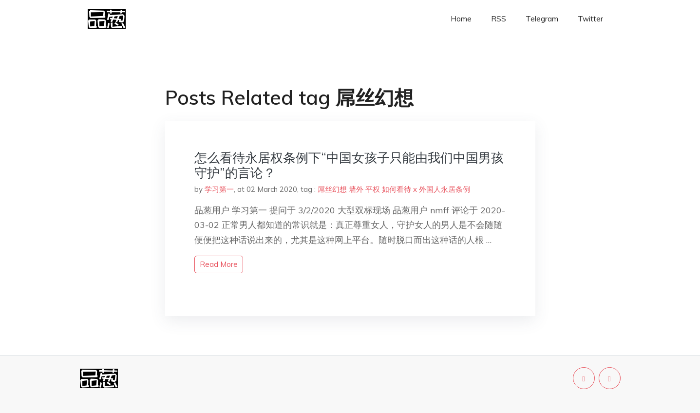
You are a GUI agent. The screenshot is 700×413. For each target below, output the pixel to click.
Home (461, 18)
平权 (372, 189)
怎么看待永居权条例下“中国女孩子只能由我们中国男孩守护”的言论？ (349, 165)
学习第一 (219, 189)
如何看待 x (399, 189)
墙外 (356, 189)
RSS (498, 18)
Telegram (542, 18)
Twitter (590, 18)
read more (219, 264)
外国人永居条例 (444, 189)
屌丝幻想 (332, 189)
